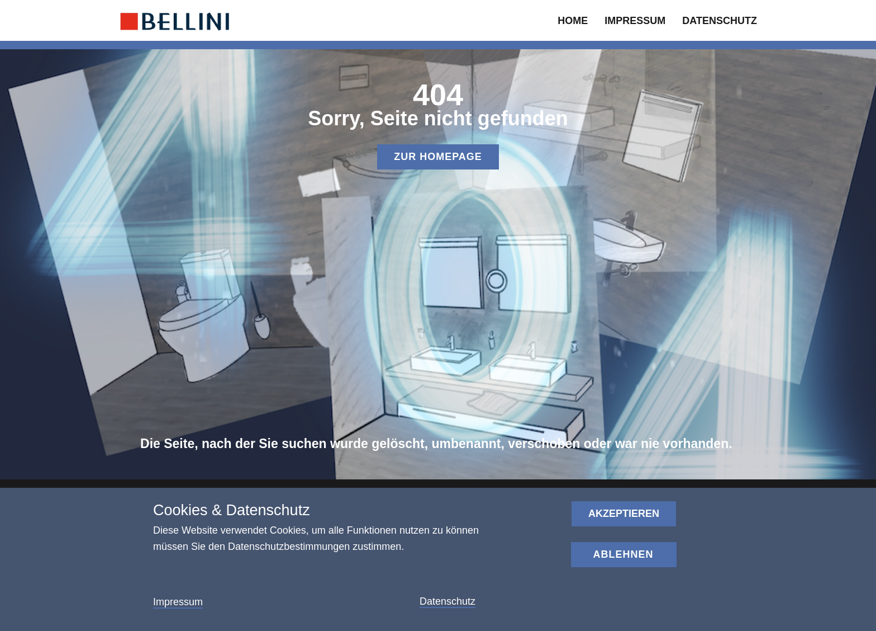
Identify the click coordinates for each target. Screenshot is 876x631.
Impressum (178, 602)
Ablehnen (623, 554)
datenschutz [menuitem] (719, 20)
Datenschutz (447, 601)
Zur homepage (438, 156)
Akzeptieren (623, 513)
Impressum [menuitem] (634, 20)
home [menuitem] (573, 20)
